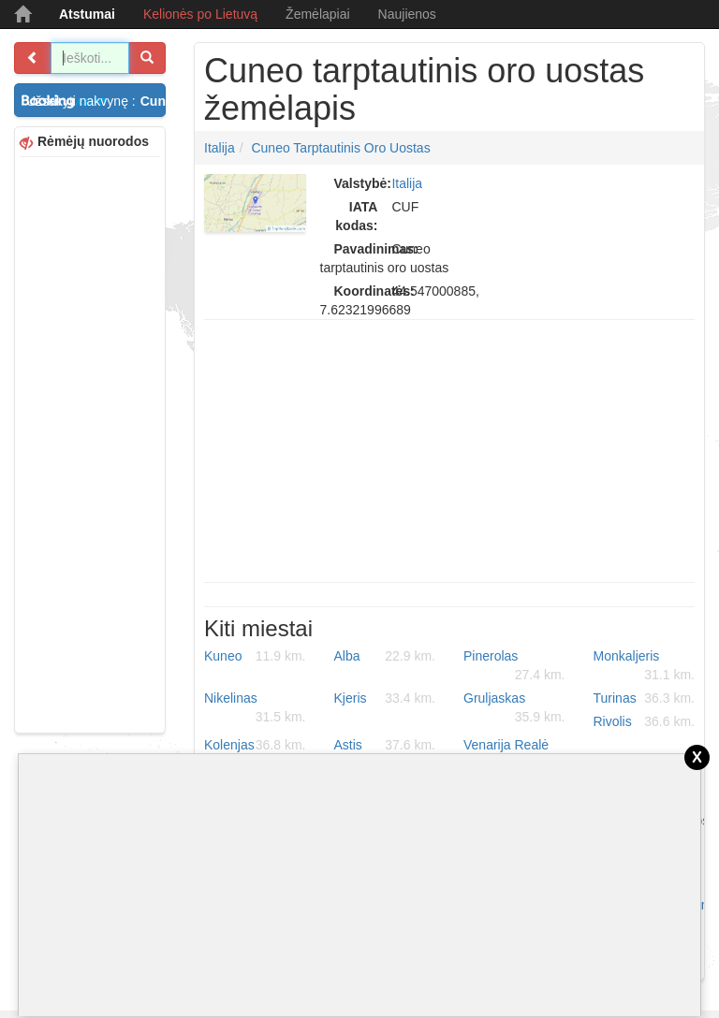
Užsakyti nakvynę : (96, 101)
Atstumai (87, 14)
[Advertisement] (90, 442)
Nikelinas (255, 708)
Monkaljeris (645, 666)
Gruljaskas (514, 708)
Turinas (645, 698)
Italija (219, 147)
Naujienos (407, 14)
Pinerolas (514, 666)
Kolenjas (255, 744)
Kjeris (385, 698)
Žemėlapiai (317, 14)
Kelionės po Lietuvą (200, 14)
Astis (385, 744)
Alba (385, 656)
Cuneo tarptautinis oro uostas (340, 147)
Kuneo (255, 656)
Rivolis (645, 721)
